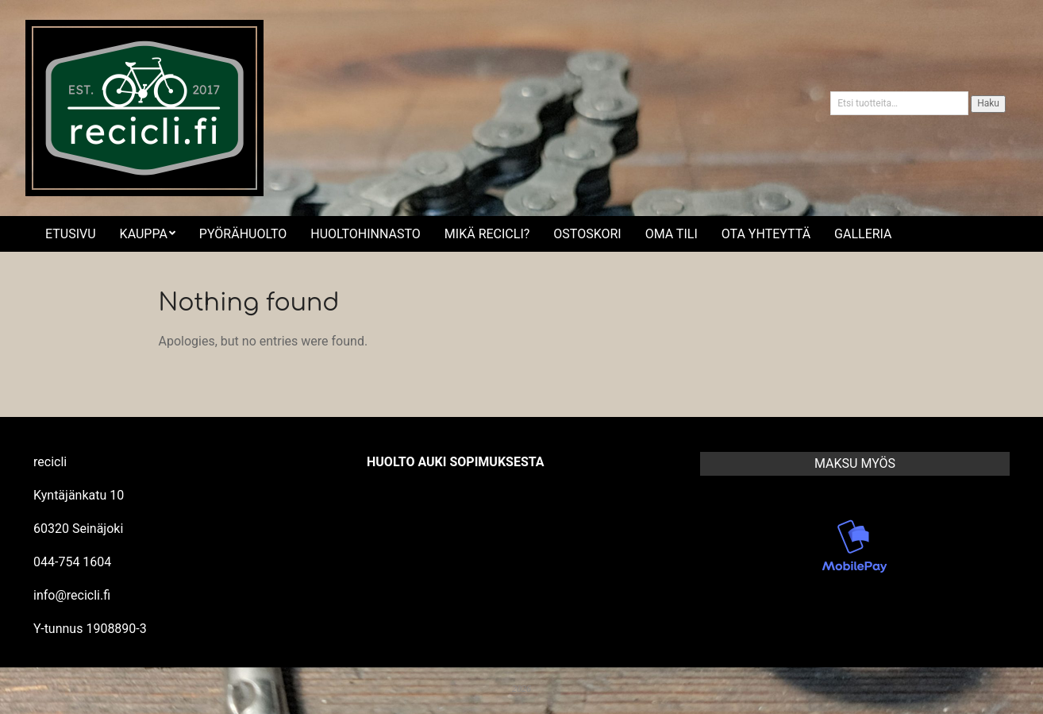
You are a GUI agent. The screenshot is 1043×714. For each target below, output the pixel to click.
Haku (988, 103)
